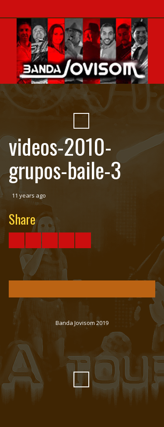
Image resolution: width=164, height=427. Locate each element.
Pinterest (121, 99)
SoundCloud (89, 99)
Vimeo (73, 99)
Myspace (105, 99)
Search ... (81, 121)
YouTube (58, 99)
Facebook (42, 99)
